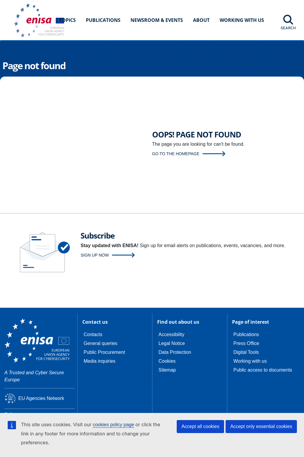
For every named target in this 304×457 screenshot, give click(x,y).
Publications (103, 20)
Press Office (246, 343)
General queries (101, 343)
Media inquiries (100, 361)
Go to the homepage (176, 153)
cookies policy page (113, 424)
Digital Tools (246, 352)
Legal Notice (172, 343)
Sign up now (95, 255)
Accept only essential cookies (261, 426)
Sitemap (167, 369)
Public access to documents (263, 369)
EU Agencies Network (41, 398)
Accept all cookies (200, 426)
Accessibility (171, 334)
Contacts (93, 334)
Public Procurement (104, 352)
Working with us (250, 361)
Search (288, 28)
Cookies (167, 361)
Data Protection (175, 352)
